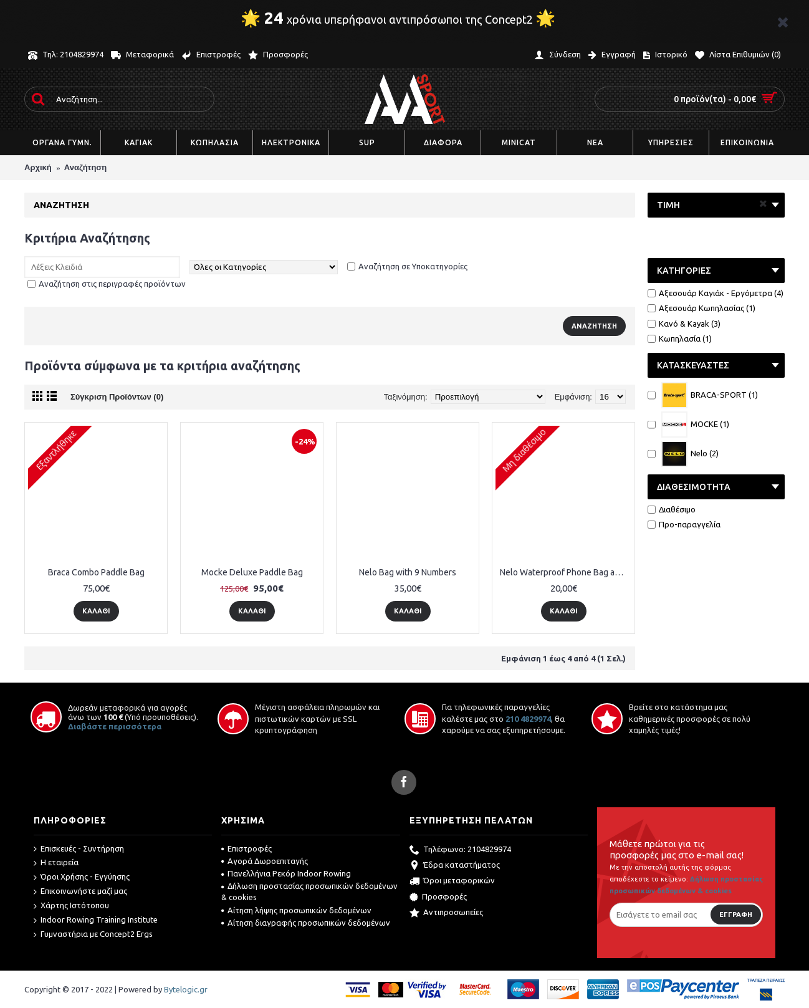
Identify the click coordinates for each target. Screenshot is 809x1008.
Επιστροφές (246, 848)
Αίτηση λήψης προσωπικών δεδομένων (296, 910)
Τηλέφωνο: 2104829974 (460, 850)
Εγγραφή (735, 914)
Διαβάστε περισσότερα (114, 726)
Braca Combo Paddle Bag (96, 572)
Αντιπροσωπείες (446, 913)
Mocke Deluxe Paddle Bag (252, 572)
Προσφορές (438, 897)
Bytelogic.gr (186, 989)
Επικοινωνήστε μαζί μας (80, 891)
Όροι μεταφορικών (452, 881)
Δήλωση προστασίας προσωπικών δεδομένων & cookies (309, 891)
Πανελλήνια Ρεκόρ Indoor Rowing (286, 873)
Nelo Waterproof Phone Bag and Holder (565, 572)
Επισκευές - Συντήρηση (79, 849)
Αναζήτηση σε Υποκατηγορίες (412, 266)
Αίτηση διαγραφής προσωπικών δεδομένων (305, 922)
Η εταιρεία (56, 863)
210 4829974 (528, 718)
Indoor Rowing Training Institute (96, 920)
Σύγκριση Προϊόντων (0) (116, 396)
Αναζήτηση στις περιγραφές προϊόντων (112, 283)
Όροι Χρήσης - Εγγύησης (82, 877)
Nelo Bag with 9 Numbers (407, 572)
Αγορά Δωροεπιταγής (264, 861)
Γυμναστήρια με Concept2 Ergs (93, 934)
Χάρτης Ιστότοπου (71, 906)
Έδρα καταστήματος (454, 865)
